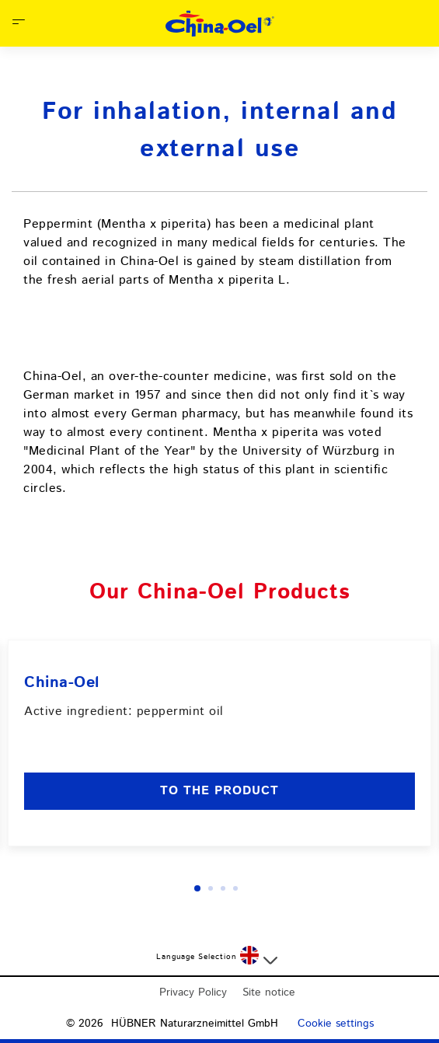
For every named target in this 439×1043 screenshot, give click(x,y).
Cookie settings (336, 1023)
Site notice (268, 992)
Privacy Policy (193, 992)
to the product (219, 791)
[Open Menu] (19, 23)
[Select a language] (258, 957)
